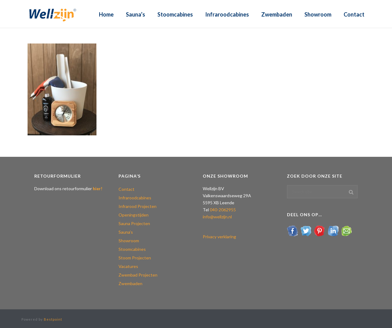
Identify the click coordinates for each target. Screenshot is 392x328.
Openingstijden (134, 214)
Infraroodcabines (227, 14)
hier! (97, 188)
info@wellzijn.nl (217, 216)
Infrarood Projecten (137, 206)
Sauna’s (135, 14)
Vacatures (128, 266)
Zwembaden (276, 14)
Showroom (317, 14)
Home (106, 14)
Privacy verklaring (219, 236)
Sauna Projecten (134, 223)
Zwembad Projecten (138, 274)
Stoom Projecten (135, 257)
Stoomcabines (175, 14)
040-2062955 (223, 209)
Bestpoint (53, 319)
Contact (354, 14)
